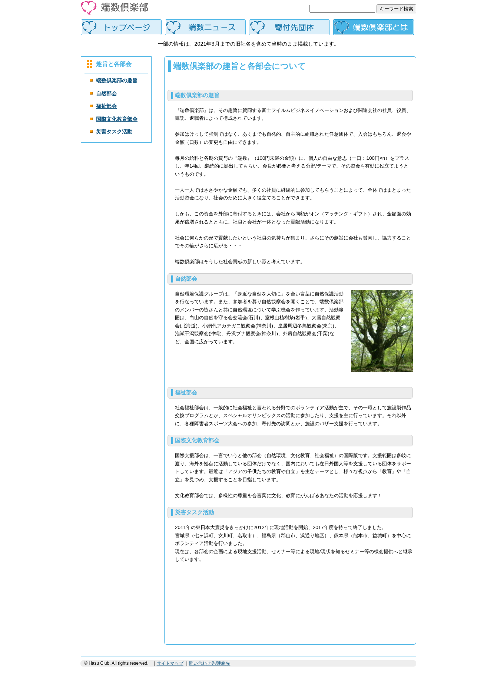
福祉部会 (106, 106)
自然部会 (106, 93)
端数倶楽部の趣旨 (116, 80)
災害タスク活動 (114, 132)
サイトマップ (170, 663)
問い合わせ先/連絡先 (209, 663)
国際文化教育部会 (116, 119)
